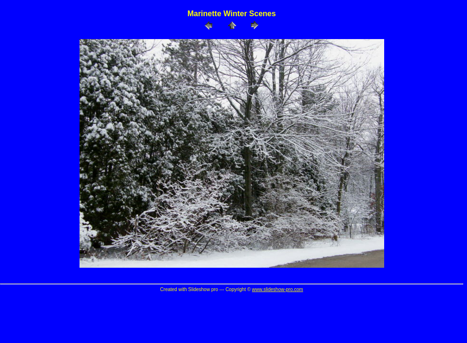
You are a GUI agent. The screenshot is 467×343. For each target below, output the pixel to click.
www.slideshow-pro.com (277, 289)
